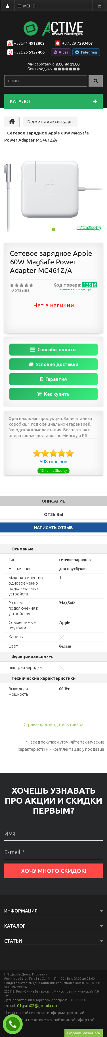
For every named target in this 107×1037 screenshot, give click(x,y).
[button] (15, 196)
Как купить (53, 394)
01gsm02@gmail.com (37, 1005)
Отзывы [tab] (53, 514)
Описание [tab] (53, 501)
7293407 (77, 43)
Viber (61, 52)
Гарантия (53, 379)
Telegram (86, 52)
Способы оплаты (53, 350)
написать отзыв (53, 527)
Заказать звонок (15, 1024)
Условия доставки (53, 364)
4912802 (29, 43)
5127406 (29, 52)
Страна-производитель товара (53, 724)
